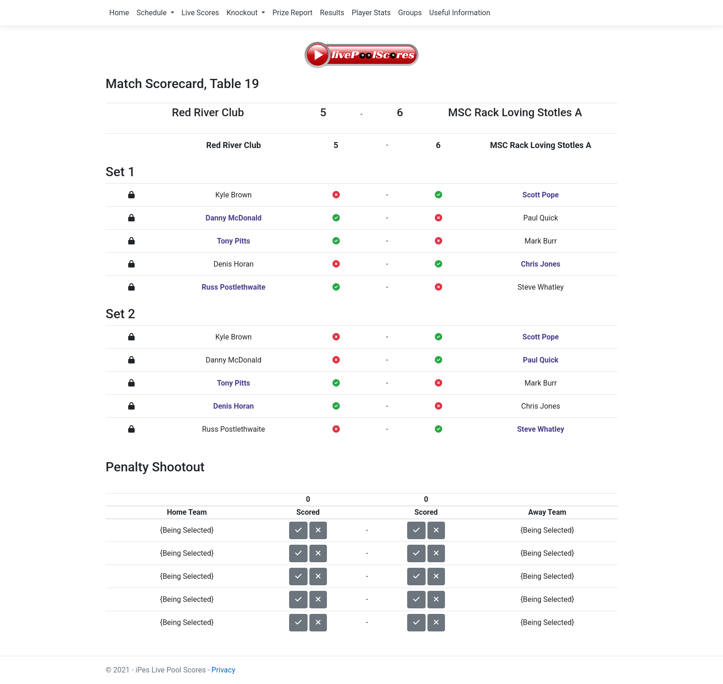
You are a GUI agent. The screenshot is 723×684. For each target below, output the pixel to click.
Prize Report (293, 12)
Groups (409, 12)
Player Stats (371, 12)
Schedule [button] (152, 12)
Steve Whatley (540, 287)
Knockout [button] (242, 12)
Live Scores (200, 12)
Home (119, 12)
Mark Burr (541, 241)
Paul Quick (540, 218)
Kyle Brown (233, 194)
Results (332, 12)
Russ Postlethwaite (233, 287)
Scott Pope (540, 194)
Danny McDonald (233, 218)
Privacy (224, 670)
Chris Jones (541, 264)
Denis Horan (233, 264)
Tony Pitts (233, 241)
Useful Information (459, 12)
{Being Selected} (186, 530)
